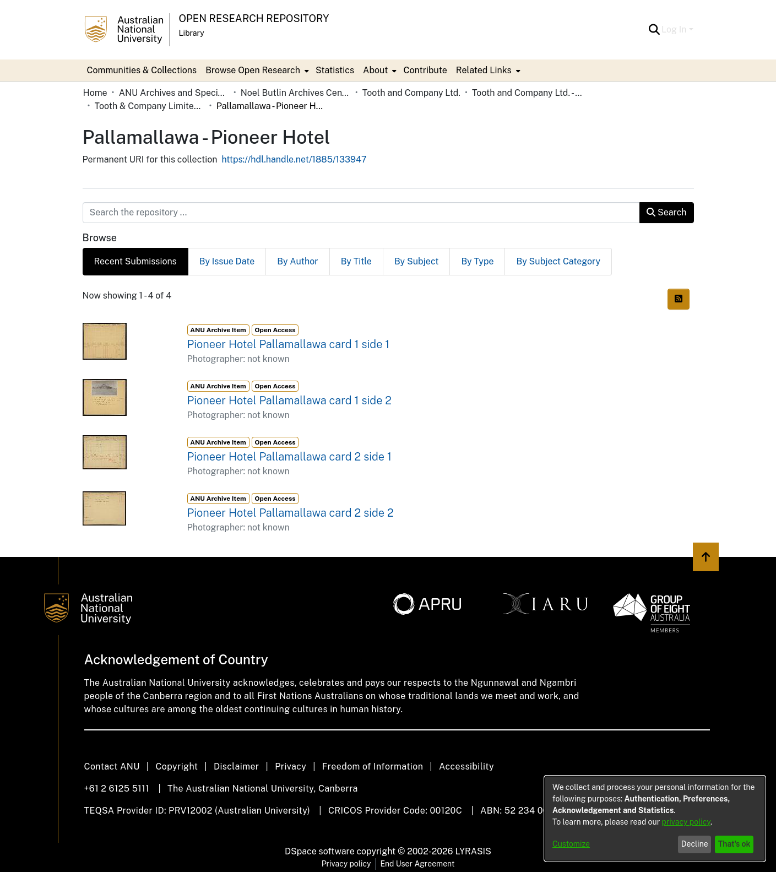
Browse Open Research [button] (252, 70)
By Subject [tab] (416, 261)
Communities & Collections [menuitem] (142, 70)
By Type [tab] (477, 261)
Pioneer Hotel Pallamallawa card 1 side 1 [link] (288, 344)
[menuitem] (256, 70)
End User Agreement (417, 863)
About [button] (375, 70)
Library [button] (191, 33)
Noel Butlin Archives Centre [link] (296, 93)
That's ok (734, 843)
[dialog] (655, 818)
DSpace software (320, 851)
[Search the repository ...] (362, 212)
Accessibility (466, 766)
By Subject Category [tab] (558, 261)
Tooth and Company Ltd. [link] (411, 93)
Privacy (290, 766)
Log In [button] (674, 29)
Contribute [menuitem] (425, 70)
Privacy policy (346, 863)
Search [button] (666, 212)
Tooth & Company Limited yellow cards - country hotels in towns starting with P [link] (150, 106)
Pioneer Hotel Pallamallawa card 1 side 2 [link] (289, 400)
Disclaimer (236, 766)
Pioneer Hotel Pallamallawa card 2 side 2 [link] (290, 512)
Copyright (176, 766)
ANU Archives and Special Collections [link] (174, 93)
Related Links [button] (484, 70)
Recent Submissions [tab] (135, 261)
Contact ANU (112, 766)
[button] (654, 29)
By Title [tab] (356, 261)
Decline (694, 843)
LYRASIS (473, 851)
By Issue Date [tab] (227, 261)
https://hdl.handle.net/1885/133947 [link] (293, 159)
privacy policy (686, 821)
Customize (571, 843)
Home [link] (95, 93)
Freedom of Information (372, 766)
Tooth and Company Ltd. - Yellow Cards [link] (527, 93)
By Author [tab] (297, 261)
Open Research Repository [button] (254, 18)
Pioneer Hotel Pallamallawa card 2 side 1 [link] (289, 456)
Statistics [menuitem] (335, 70)
